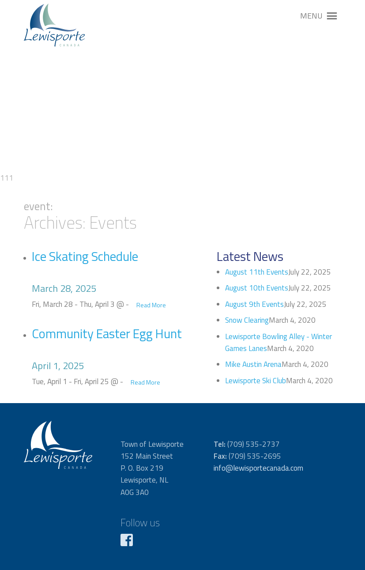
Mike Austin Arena (253, 364)
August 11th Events (256, 272)
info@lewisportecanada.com (258, 468)
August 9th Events (254, 304)
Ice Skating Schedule (85, 256)
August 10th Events (256, 288)
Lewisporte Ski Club (255, 380)
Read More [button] (151, 305)
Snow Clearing (247, 320)
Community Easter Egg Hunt (107, 333)
